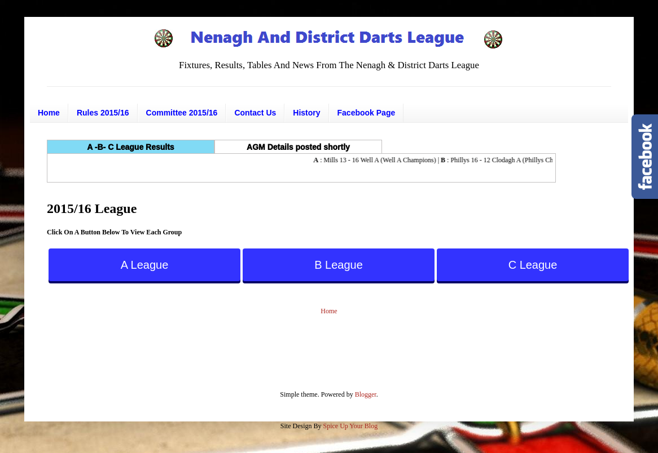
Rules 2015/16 (103, 112)
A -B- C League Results (130, 147)
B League (338, 265)
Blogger (365, 394)
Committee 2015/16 (182, 112)
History (306, 112)
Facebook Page (366, 112)
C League (533, 265)
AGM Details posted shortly (298, 147)
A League (145, 265)
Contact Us (255, 112)
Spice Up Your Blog (350, 426)
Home (49, 112)
